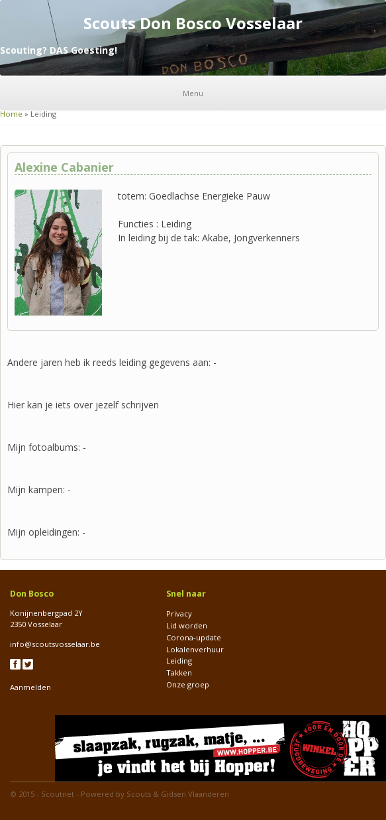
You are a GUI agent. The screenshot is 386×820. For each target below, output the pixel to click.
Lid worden (186, 625)
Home (11, 114)
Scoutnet (57, 794)
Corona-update (193, 637)
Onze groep (187, 684)
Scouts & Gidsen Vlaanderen (177, 794)
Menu (193, 93)
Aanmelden (30, 687)
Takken (179, 672)
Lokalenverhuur (195, 649)
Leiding (179, 661)
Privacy (179, 613)
